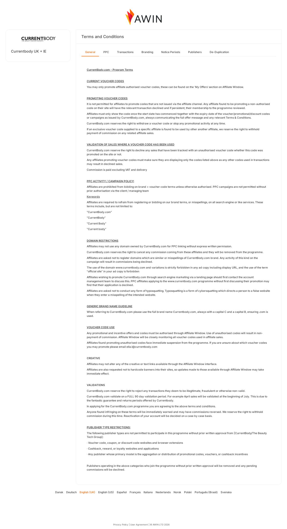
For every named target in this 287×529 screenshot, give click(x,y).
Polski (188, 492)
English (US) (106, 492)
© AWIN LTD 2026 (160, 524)
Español (122, 492)
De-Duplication (219, 52)
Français (135, 492)
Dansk (59, 492)
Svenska (226, 492)
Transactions (125, 52)
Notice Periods (170, 52)
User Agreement (139, 524)
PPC (106, 52)
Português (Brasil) (206, 492)
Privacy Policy (120, 524)
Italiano (148, 492)
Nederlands (163, 492)
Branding (147, 52)
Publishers (195, 52)
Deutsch (71, 492)
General (90, 52)
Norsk (177, 492)
